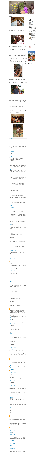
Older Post (26, 457)
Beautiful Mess (11, 397)
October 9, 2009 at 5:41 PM (12, 207)
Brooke (11, 432)
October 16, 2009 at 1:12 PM (12, 367)
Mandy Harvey (11, 369)
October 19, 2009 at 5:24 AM (12, 385)
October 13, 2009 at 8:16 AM (12, 333)
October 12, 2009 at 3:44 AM (12, 323)
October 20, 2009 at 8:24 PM (12, 405)
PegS (10, 281)
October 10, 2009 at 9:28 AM (12, 270)
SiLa (10, 263)
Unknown (11, 156)
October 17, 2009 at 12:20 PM (13, 372)
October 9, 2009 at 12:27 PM (12, 148)
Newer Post (10, 457)
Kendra (11, 224)
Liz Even (11, 319)
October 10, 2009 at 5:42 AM (12, 242)
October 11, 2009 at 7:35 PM (12, 317)
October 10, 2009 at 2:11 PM (12, 287)
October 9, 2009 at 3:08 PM (12, 179)
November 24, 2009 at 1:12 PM (13, 448)
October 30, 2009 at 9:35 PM (12, 434)
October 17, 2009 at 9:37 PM (12, 380)
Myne (10, 365)
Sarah (10, 407)
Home (18, 457)
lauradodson (11, 284)
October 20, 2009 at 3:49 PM (12, 401)
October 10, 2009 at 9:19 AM (12, 266)
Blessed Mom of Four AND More (13, 250)
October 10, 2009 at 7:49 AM (12, 258)
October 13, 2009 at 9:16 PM (12, 356)
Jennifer (11, 209)
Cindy (10, 169)
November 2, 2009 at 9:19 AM (13, 440)
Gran (10, 387)
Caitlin (11, 445)
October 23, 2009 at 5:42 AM (12, 420)
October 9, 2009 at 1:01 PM (12, 151)
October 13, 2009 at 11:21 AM (13, 342)
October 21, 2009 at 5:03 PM (12, 413)
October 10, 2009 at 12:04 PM (13, 274)
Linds (10, 260)
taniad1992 (11, 201)
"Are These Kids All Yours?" (13, 268)
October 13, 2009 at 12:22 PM (13, 347)
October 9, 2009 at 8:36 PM (12, 229)
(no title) (32, 22)
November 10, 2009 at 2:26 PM (13, 443)
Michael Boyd (11, 349)
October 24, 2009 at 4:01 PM (12, 430)
